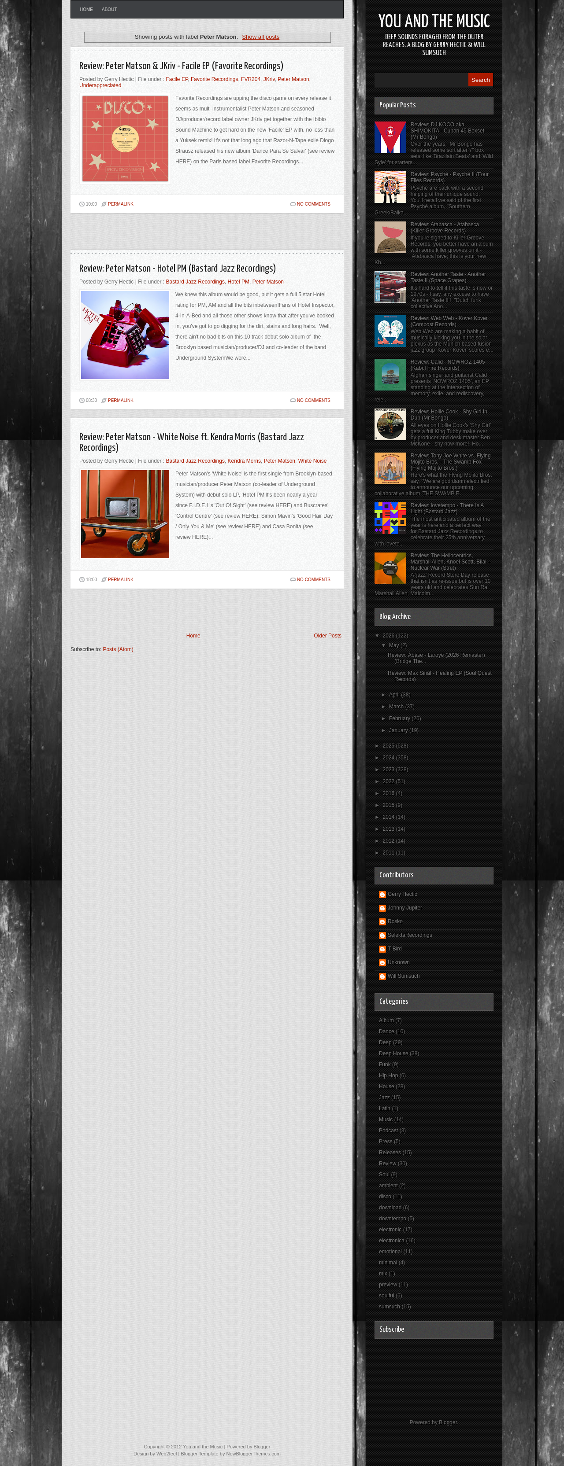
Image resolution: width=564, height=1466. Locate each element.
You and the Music (434, 22)
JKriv (269, 79)
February (400, 718)
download (390, 1207)
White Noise (312, 461)
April (395, 695)
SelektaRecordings (410, 935)
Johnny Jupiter (405, 908)
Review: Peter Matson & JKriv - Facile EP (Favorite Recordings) (181, 66)
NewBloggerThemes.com (253, 1453)
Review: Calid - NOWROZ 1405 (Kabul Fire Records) (448, 365)
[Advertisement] (173, 235)
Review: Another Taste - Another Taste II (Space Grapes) (448, 277)
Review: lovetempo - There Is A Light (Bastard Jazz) (447, 508)
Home (86, 9)
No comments (313, 204)
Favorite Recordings (214, 79)
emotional (390, 1252)
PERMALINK (121, 204)
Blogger (448, 1422)
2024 (389, 758)
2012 (389, 841)
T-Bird (395, 949)
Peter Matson (293, 79)
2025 (389, 746)
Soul (384, 1174)
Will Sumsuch (404, 976)
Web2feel (166, 1453)
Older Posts (327, 636)
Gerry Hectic (402, 894)
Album (386, 1020)
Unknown (399, 962)
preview (388, 1285)
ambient (388, 1185)
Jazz (384, 1097)
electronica (391, 1241)
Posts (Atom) (118, 649)
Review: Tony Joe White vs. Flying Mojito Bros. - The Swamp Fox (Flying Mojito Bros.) (451, 462)
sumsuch (389, 1307)
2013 (389, 829)
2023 (389, 769)
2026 (389, 636)
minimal (388, 1263)
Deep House (393, 1053)
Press (386, 1141)
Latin (384, 1108)
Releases (390, 1152)
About (109, 9)
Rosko (395, 921)
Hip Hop (388, 1075)
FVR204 (250, 79)
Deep (385, 1042)
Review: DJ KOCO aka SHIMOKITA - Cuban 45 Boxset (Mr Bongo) (447, 131)
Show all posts (260, 36)
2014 (389, 817)
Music (386, 1119)
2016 (389, 793)
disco (385, 1196)
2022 (389, 781)
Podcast (388, 1130)
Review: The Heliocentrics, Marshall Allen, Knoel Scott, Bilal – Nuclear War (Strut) (451, 562)
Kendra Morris (244, 461)
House (386, 1086)
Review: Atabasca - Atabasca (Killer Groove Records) (445, 227)
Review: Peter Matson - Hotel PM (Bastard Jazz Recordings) (177, 269)
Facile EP (177, 79)
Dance (386, 1031)
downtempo (392, 1219)
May (395, 645)
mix (383, 1274)
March (397, 707)
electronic (390, 1230)
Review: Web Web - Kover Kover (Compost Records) (449, 321)
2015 (389, 805)
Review (387, 1163)
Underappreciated (100, 85)
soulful (386, 1296)
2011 (389, 853)
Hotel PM (238, 282)
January (399, 730)
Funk (385, 1064)
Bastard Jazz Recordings (195, 282)
